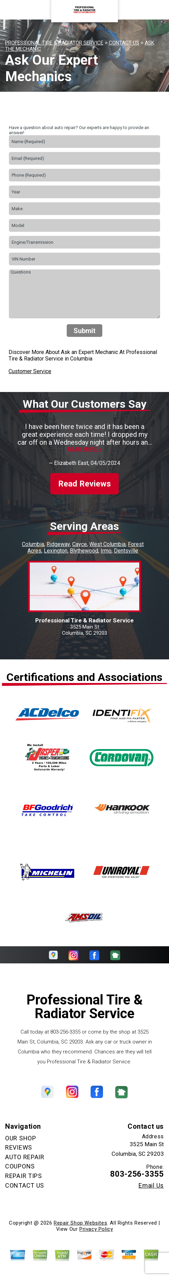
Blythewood (84, 550)
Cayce (79, 544)
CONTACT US (124, 43)
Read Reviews (84, 484)
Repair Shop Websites (80, 1223)
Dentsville (126, 550)
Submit (84, 331)
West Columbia (107, 544)
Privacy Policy (96, 1229)
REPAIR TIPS (23, 1175)
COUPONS (20, 1166)
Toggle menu (17, 9)
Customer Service (30, 371)
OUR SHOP (20, 1138)
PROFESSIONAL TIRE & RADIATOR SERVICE (54, 43)
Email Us (151, 1185)
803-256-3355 (65, 1032)
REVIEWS (18, 1147)
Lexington (55, 550)
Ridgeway (58, 544)
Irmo (106, 550)
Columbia (33, 544)
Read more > (85, 449)
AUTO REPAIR (24, 1157)
